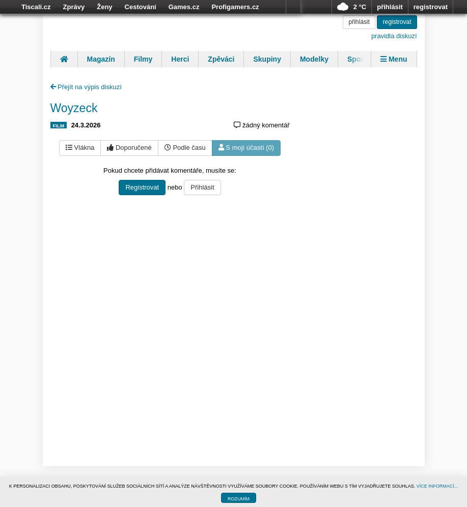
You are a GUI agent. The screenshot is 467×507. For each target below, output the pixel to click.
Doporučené (129, 147)
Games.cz (184, 7)
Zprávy (74, 7)
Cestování (140, 7)
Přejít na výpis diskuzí (86, 87)
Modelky (314, 59)
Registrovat (142, 187)
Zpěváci (221, 59)
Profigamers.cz (235, 7)
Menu (393, 59)
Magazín (101, 59)
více (293, 7)
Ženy (104, 7)
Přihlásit (202, 187)
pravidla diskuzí (394, 36)
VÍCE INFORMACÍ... (437, 486)
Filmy (143, 59)
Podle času (185, 147)
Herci (180, 59)
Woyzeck (74, 108)
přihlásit (390, 7)
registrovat (431, 7)
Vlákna (80, 147)
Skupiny (267, 59)
